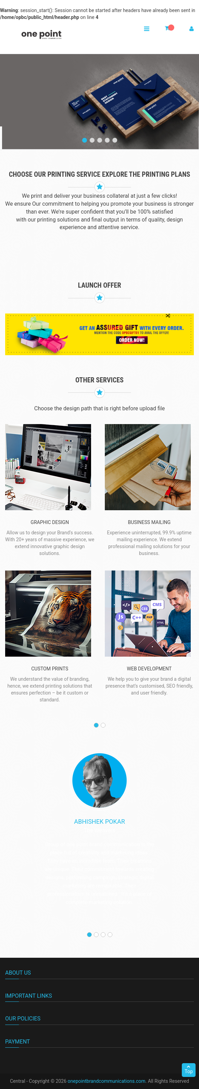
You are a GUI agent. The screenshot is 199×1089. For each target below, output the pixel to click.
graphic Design (50, 522)
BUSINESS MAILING (149, 522)
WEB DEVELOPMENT (149, 668)
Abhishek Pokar (99, 821)
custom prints (49, 668)
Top (189, 1069)
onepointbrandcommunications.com (106, 1081)
